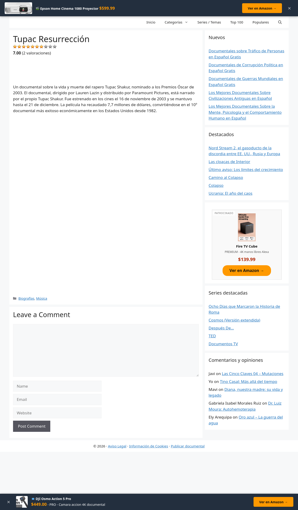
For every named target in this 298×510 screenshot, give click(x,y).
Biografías (26, 298)
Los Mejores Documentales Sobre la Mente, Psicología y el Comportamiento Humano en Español (245, 112)
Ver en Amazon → (262, 8)
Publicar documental (188, 446)
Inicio (150, 22)
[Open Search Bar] (280, 22)
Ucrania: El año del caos (230, 193)
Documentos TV (223, 343)
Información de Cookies (148, 446)
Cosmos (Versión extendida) (234, 320)
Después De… (221, 328)
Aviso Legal (117, 446)
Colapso (216, 185)
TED (212, 336)
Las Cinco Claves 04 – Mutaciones (252, 373)
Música (41, 298)
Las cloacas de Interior (229, 161)
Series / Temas (209, 22)
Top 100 (236, 22)
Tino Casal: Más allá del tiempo (248, 381)
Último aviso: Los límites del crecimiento (246, 169)
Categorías (179, 22)
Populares (261, 22)
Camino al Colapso (226, 177)
